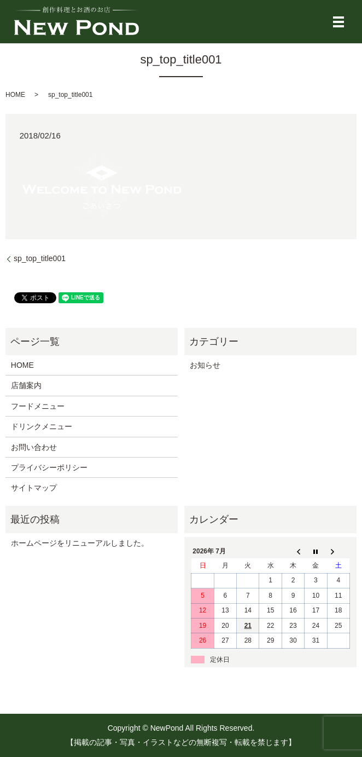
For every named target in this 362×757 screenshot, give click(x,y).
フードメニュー (38, 406)
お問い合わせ (34, 447)
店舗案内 (26, 385)
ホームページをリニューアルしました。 (80, 543)
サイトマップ (34, 487)
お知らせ (205, 365)
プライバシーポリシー (49, 467)
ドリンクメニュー (41, 426)
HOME (15, 95)
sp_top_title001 (40, 258)
